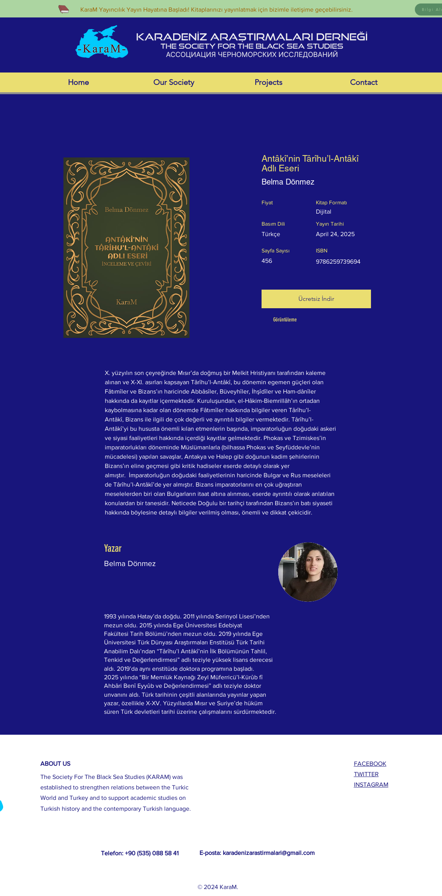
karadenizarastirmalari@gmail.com (269, 852)
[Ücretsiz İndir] (316, 299)
